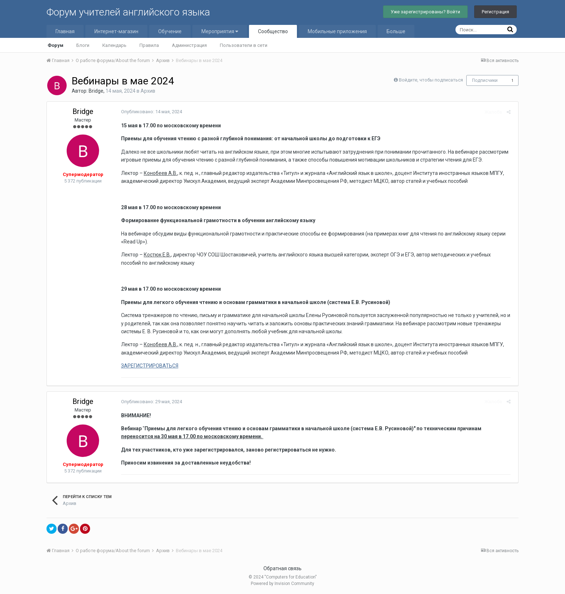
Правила (149, 45)
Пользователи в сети (243, 45)
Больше (396, 31)
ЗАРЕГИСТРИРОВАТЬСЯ (147, 366)
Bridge (96, 91)
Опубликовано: (149, 111)
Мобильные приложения (337, 31)
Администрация (189, 45)
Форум (55, 45)
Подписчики (485, 80)
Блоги (82, 45)
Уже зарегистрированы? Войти (425, 11)
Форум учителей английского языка (128, 12)
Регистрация (495, 11)
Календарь (114, 45)
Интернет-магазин (116, 31)
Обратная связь (282, 568)
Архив (148, 91)
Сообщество (273, 31)
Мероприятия (219, 31)
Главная (65, 31)
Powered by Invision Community (282, 583)
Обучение (170, 31)
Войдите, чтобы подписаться (431, 80)
